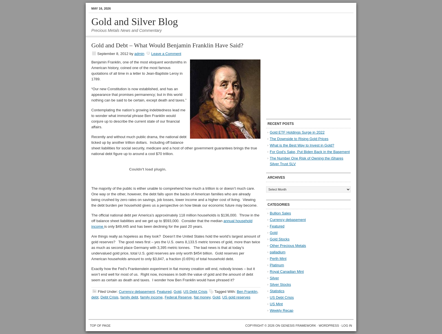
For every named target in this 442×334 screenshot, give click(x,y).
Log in (347, 325)
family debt (129, 297)
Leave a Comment (166, 54)
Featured (164, 291)
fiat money (202, 297)
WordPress (329, 325)
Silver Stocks (280, 284)
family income (151, 297)
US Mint (276, 304)
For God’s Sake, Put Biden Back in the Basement (310, 152)
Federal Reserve (178, 297)
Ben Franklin (247, 291)
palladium (278, 252)
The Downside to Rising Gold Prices (299, 139)
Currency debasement (137, 291)
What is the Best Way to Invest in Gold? (302, 145)
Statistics (277, 291)
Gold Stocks (279, 239)
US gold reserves (236, 297)
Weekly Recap (281, 310)
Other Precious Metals (288, 246)
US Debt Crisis (195, 291)
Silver (274, 278)
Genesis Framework (298, 325)
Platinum (277, 265)
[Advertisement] (301, 78)
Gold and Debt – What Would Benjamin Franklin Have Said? (167, 45)
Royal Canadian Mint (287, 271)
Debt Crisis (110, 297)
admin (139, 54)
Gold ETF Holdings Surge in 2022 (297, 132)
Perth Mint (278, 258)
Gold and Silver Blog (134, 21)
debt (94, 297)
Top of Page (100, 325)
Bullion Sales (280, 213)
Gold (177, 291)
